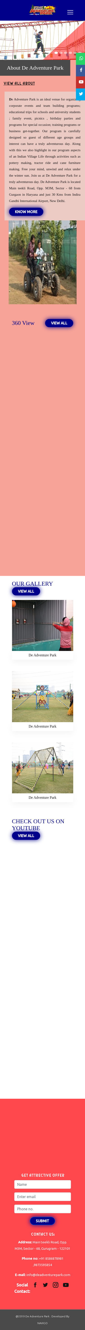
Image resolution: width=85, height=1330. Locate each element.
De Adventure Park (42, 655)
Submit (42, 1221)
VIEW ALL (59, 323)
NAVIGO (42, 1323)
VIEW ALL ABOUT (19, 84)
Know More (26, 212)
